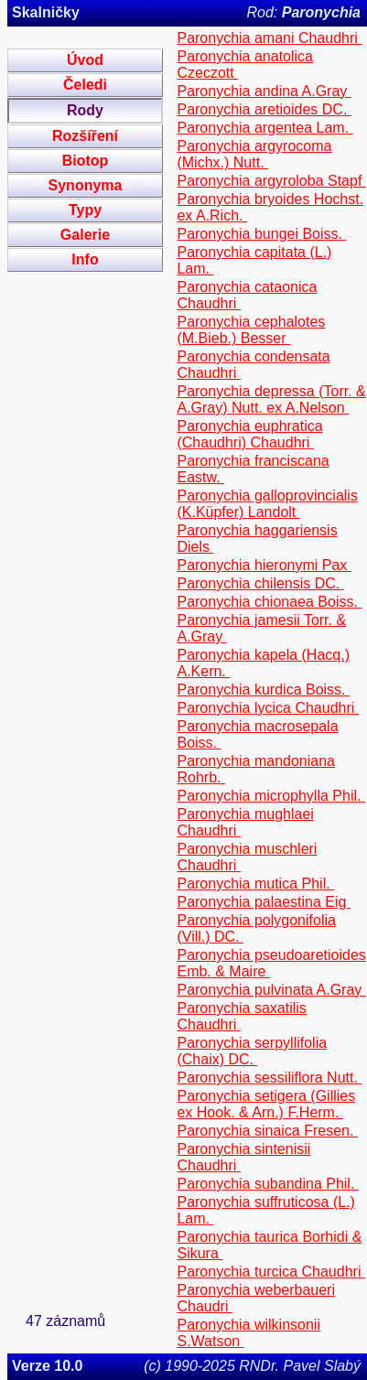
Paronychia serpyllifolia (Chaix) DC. (252, 1051)
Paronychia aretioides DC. (264, 109)
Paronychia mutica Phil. (255, 883)
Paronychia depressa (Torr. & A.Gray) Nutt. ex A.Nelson (271, 399)
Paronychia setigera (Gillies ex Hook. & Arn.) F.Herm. (266, 1104)
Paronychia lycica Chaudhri (267, 708)
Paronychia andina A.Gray (264, 91)
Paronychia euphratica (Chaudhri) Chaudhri (249, 434)
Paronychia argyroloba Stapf (271, 181)
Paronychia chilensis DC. (260, 583)
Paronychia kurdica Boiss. (263, 689)
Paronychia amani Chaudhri (269, 38)
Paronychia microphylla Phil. (270, 795)
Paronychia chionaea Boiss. (269, 601)
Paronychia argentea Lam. (264, 127)
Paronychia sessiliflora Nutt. (269, 1077)
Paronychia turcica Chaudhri (270, 1271)
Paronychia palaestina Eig (263, 902)
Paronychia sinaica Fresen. (267, 1130)
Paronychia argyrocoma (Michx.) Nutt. (254, 154)
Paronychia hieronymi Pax (264, 565)
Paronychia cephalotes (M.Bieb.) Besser (251, 330)
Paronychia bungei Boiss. (261, 234)
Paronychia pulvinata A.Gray (271, 989)
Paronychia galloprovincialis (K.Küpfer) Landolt (267, 504)
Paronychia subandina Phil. (267, 1183)
